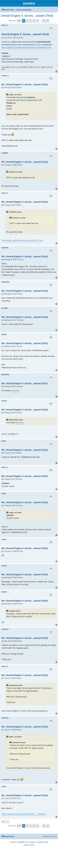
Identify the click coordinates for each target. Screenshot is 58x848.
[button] (19, 21)
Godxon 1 (5, 75)
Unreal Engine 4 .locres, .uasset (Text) (27, 15)
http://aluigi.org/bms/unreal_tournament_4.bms (22, 240)
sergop (4, 566)
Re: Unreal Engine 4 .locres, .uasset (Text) (25, 84)
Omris (4, 786)
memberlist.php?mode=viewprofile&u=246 (24, 100)
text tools (15, 390)
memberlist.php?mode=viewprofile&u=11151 (21, 44)
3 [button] (30, 20)
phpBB (21, 842)
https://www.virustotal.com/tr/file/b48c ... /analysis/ (24, 814)
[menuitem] (26, 845)
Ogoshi (4, 334)
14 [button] (44, 20)
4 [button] (34, 20)
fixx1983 (5, 308)
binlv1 (4, 441)
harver (4, 539)
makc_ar (5, 25)
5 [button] (37, 20)
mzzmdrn (5, 248)
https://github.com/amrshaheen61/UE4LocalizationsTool (26, 47)
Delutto (4, 592)
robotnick (5, 629)
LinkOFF (5, 153)
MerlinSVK (5, 282)
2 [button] (27, 20)
